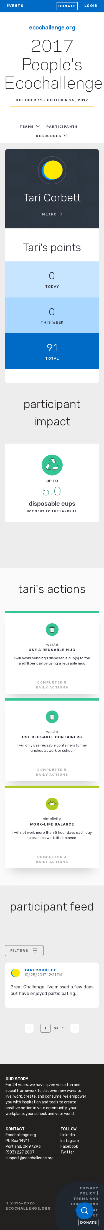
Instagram (69, 1140)
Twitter (67, 1152)
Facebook (69, 1146)
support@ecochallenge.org (30, 1158)
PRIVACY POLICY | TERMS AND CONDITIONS (84, 1196)
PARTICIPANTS (62, 127)
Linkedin (67, 1135)
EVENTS (15, 6)
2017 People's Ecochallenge (53, 65)
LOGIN (91, 6)
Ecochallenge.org (52, 27)
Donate (67, 6)
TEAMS (26, 127)
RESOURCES (49, 136)
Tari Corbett (40, 970)
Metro (49, 214)
